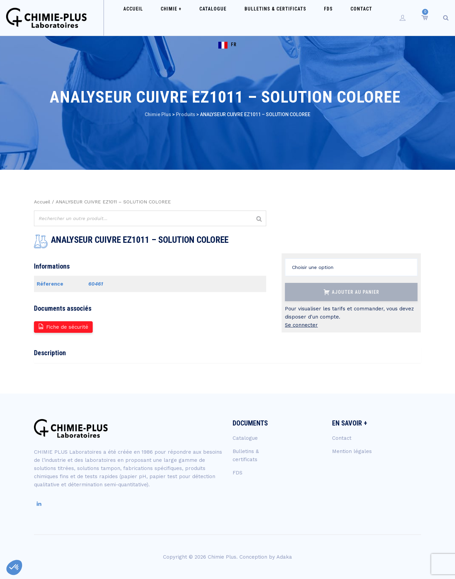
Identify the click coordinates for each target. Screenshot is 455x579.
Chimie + (173, 17)
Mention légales (352, 451)
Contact (332, 17)
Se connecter (301, 325)
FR (368, 17)
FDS (307, 17)
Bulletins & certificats (262, 17)
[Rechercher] (259, 219)
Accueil (143, 17)
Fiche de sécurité (63, 326)
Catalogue (207, 17)
